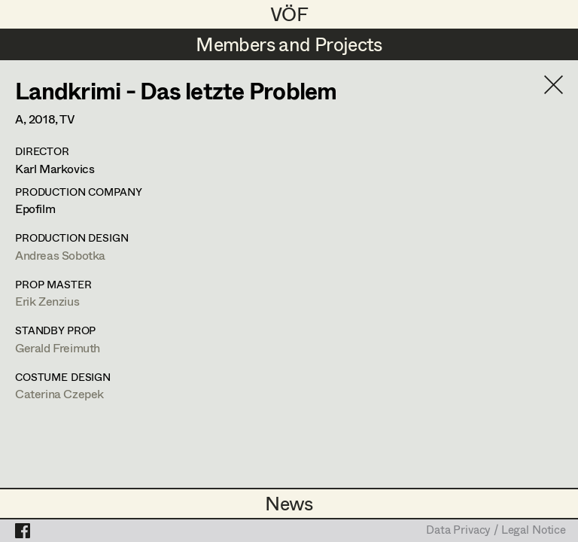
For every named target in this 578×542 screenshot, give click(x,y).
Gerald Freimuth (57, 347)
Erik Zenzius (47, 300)
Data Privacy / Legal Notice (496, 530)
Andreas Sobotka (60, 254)
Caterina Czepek (59, 393)
